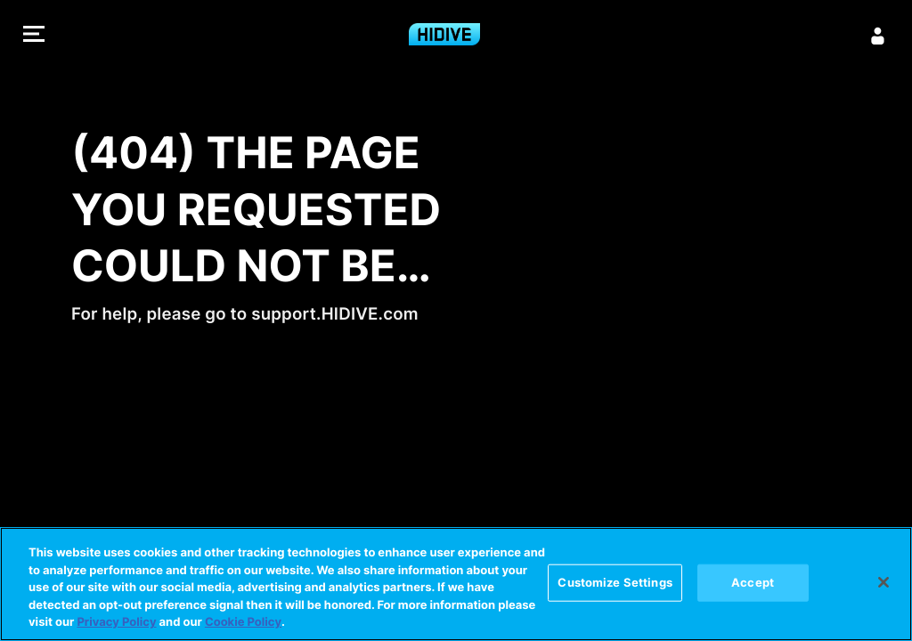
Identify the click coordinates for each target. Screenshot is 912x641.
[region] (456, 584)
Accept (752, 582)
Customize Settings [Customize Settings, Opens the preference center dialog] (615, 582)
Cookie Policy (243, 622)
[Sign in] (878, 35)
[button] (34, 36)
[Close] (883, 582)
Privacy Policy (116, 622)
